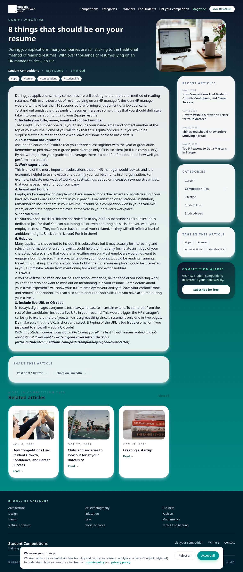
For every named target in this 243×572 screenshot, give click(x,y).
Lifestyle (190, 197)
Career (189, 180)
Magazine (199, 9)
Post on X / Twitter (32, 373)
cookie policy (96, 562)
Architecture (16, 508)
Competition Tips (33, 19)
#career (28, 78)
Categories (111, 9)
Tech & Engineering (176, 525)
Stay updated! (222, 9)
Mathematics (171, 519)
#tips (14, 78)
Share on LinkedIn (72, 373)
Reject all (185, 555)
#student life (71, 78)
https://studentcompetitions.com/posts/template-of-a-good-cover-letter (72, 342)
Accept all (208, 555)
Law (88, 519)
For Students (147, 9)
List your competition (174, 9)
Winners (129, 9)
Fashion (168, 513)
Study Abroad (194, 213)
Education (92, 513)
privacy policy (120, 562)
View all (163, 396)
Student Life (193, 205)
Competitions (89, 9)
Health (12, 519)
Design (13, 513)
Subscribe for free (206, 290)
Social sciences (95, 525)
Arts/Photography (98, 508)
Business (169, 508)
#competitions (48, 78)
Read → (18, 471)
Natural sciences (19, 525)
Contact (229, 542)
